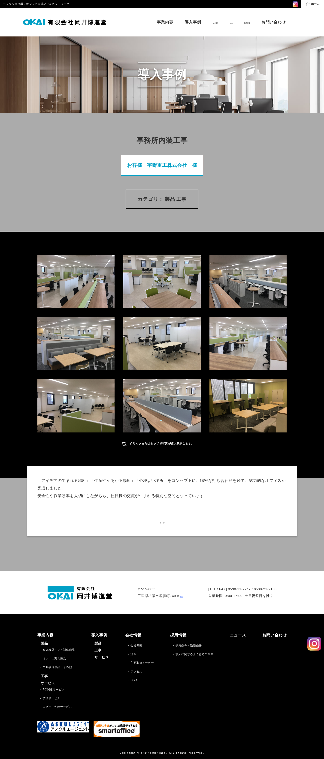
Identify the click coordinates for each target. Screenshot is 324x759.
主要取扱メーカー (142, 662)
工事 (44, 676)
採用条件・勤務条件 (189, 645)
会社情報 (194, 22)
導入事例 (166, 22)
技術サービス (51, 698)
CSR (218, 22)
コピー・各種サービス (57, 706)
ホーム (313, 4)
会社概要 (136, 645)
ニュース (238, 635)
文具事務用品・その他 (57, 667)
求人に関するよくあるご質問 (194, 654)
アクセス (136, 671)
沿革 (133, 654)
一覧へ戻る (162, 522)
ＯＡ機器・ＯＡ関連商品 (59, 649)
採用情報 (242, 22)
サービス (48, 683)
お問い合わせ (273, 22)
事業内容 (138, 22)
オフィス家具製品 (54, 658)
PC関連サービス (53, 689)
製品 (44, 643)
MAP (181, 596)
